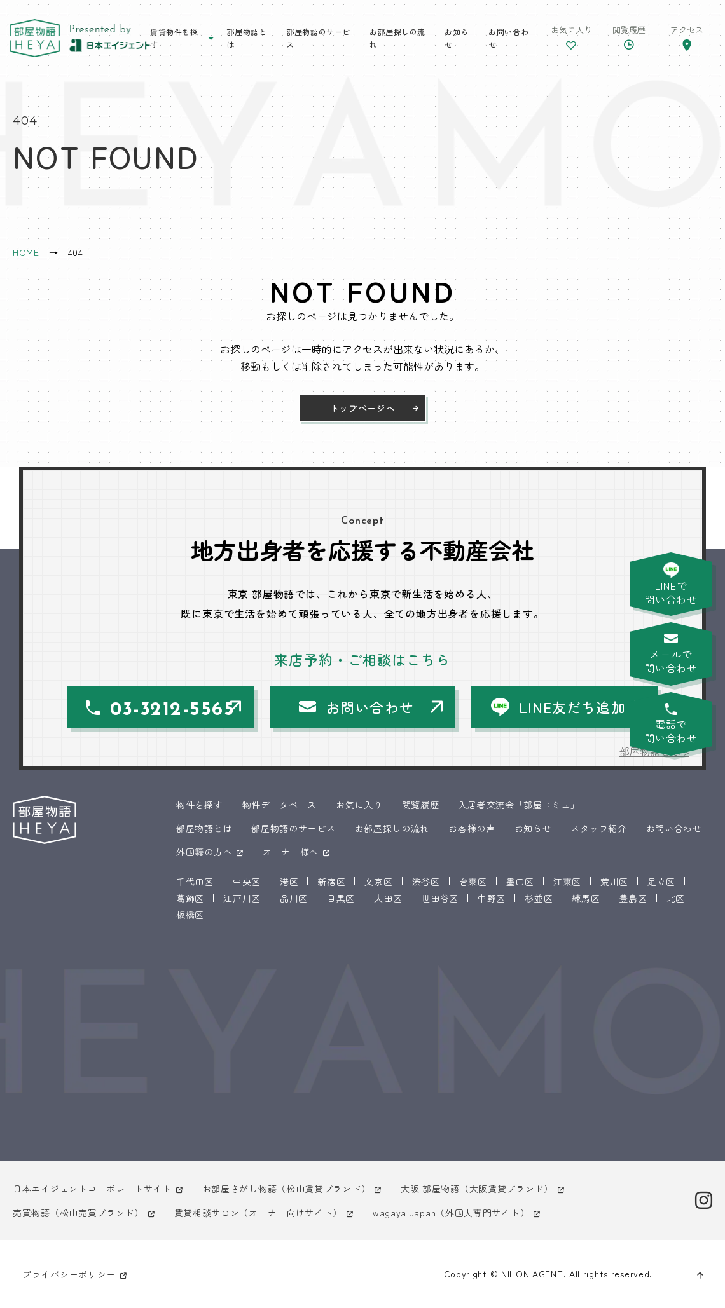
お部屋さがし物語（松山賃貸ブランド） (286, 1188)
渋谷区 (426, 881)
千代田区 (195, 881)
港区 (289, 881)
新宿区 (331, 881)
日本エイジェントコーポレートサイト (92, 1188)
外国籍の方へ (204, 851)
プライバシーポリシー (69, 1274)
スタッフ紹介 (598, 828)
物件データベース (279, 804)
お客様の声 (471, 828)
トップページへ (363, 408)
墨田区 (520, 881)
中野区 (492, 898)
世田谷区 (440, 898)
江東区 (567, 881)
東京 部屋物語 (35, 38)
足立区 (661, 881)
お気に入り (359, 804)
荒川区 (614, 881)
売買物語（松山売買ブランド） (78, 1212)
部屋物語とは (246, 38)
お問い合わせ (508, 38)
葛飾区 (190, 898)
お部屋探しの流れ (397, 38)
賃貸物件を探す (174, 38)
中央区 (247, 881)
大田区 (388, 898)
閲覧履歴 (420, 804)
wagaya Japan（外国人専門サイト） (451, 1212)
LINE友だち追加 (572, 707)
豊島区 (633, 898)
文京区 (378, 881)
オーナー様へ (291, 851)
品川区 (294, 898)
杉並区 (539, 898)
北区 (675, 898)
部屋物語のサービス (318, 38)
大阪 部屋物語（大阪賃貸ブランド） (477, 1188)
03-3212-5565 (172, 710)
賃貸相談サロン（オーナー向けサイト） (258, 1212)
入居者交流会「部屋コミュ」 (518, 804)
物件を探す (199, 804)
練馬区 (586, 898)
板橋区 (190, 914)
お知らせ (457, 38)
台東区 (473, 881)
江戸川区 (242, 898)
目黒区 (341, 898)
